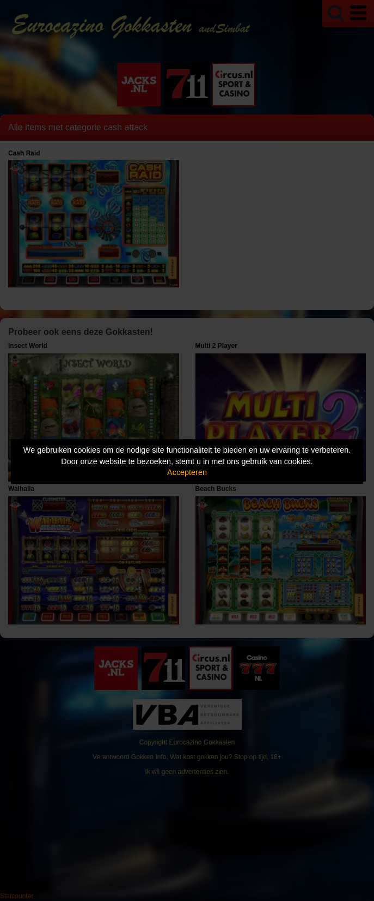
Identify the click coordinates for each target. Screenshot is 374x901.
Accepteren (187, 472)
